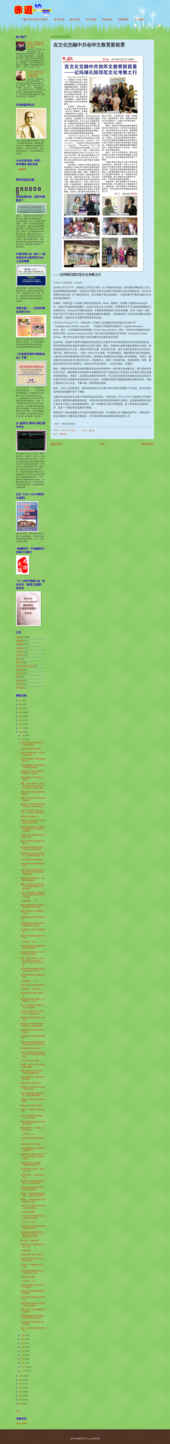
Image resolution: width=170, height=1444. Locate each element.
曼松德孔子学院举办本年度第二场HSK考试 (32, 1088)
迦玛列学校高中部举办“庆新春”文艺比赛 (32, 1260)
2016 (21, 724)
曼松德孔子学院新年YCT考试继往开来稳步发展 (32, 821)
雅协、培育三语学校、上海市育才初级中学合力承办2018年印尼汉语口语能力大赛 (32, 786)
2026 (21, 1404)
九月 (23, 1359)
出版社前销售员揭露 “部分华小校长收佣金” (32, 744)
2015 (21, 720)
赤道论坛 (22, 169)
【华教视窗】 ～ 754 (28, 981)
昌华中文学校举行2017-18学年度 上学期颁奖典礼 (31, 1012)
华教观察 (123, 19)
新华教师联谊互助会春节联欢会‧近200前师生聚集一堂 (32, 855)
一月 (23, 735)
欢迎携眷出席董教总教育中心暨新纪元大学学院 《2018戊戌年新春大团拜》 (32, 1234)
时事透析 (19, 648)
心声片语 (19, 652)
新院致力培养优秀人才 (29, 817)
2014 (21, 716)
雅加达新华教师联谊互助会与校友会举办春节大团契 (32, 906)
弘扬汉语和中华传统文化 (30, 1083)
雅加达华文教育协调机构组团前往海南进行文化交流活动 (32, 1043)
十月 (23, 1363)
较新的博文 (56, 444)
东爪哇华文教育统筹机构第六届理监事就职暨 (32, 1188)
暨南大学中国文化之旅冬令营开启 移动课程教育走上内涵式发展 (32, 886)
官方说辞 (91, 19)
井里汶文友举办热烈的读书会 (32, 985)
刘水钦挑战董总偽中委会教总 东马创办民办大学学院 (32, 1317)
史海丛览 (19, 674)
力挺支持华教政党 (27, 1277)
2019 (21, 1376)
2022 (21, 1388)
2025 (21, 1400)
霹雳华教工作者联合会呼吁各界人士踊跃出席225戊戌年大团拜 (32, 1156)
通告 (18, 659)
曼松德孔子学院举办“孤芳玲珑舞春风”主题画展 (32, 772)
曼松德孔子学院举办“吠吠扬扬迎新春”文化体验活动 (32, 1025)
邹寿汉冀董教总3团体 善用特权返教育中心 (32, 1149)
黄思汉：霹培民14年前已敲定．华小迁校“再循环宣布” (32, 811)
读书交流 (59, 19)
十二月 (24, 1371)
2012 (21, 708)
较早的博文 (147, 444)
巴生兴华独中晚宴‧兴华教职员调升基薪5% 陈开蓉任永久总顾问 (32, 829)
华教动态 (107, 19)
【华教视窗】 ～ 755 (28, 1251)
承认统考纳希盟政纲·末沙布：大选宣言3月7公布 (32, 1272)
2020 (21, 1380)
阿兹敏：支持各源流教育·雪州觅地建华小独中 (32, 1201)
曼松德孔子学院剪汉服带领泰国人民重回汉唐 (32, 947)
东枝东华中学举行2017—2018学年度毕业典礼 (32, 953)
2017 (21, 728)
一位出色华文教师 (27, 1212)
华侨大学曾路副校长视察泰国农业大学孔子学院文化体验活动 (32, 1054)
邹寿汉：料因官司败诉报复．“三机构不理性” (32, 1117)
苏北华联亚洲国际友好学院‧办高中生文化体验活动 (32, 848)
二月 (23, 739)
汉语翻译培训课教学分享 (30, 1048)
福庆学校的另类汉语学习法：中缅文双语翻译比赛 (32, 1072)
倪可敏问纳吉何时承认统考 (31, 1255)
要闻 (18, 677)
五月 (23, 1343)
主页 (102, 444)
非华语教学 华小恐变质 (30, 989)
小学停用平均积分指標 (29, 1061)
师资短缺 (19, 670)
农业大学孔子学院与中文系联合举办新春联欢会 (32, 1207)
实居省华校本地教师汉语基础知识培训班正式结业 (32, 970)
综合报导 (19, 655)
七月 (23, 1351)
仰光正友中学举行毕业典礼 (31, 1106)
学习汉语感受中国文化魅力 (31, 860)
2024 (21, 1396)
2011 (21, 704)
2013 (21, 712)
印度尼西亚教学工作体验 (30, 1144)
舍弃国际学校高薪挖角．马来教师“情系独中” (32, 879)
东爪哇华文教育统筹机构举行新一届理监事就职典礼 (32, 1094)
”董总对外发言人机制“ (35, 19)
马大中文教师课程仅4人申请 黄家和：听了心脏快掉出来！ (36, 74)
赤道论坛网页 (21, 1424)
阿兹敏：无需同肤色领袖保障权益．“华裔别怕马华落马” (32, 1195)
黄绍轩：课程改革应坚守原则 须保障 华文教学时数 (36, 44)
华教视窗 (19, 641)
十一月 (24, 1367)
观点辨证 (75, 19)
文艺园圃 (19, 688)
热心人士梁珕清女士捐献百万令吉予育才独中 (32, 1006)
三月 (23, 1335)
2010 (21, 700)
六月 (23, 1347)
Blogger (89, 1439)
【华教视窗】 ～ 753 (28, 901)
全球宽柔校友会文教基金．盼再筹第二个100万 (32, 1000)
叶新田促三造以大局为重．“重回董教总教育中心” (31, 1164)
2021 (21, 1384)
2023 (21, 1392)
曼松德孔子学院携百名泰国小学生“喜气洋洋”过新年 (32, 1182)
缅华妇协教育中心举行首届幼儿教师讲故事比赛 (32, 766)
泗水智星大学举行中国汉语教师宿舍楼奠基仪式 (32, 1227)
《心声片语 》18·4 (27, 942)
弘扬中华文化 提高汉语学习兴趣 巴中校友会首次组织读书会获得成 (32, 872)
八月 (23, 1355)
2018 (21, 732)
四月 (23, 1339)
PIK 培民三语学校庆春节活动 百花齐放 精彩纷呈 (32, 1217)
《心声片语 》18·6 (27, 1222)
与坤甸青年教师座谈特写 (30, 749)
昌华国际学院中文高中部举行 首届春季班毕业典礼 (32, 924)
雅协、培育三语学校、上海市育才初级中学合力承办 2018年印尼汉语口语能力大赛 (32, 961)
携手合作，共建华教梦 (29, 1241)
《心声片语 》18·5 (27, 1134)
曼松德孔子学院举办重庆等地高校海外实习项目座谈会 (32, 805)
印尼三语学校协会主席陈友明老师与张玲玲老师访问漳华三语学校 (32, 895)
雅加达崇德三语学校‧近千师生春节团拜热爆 (32, 1304)
